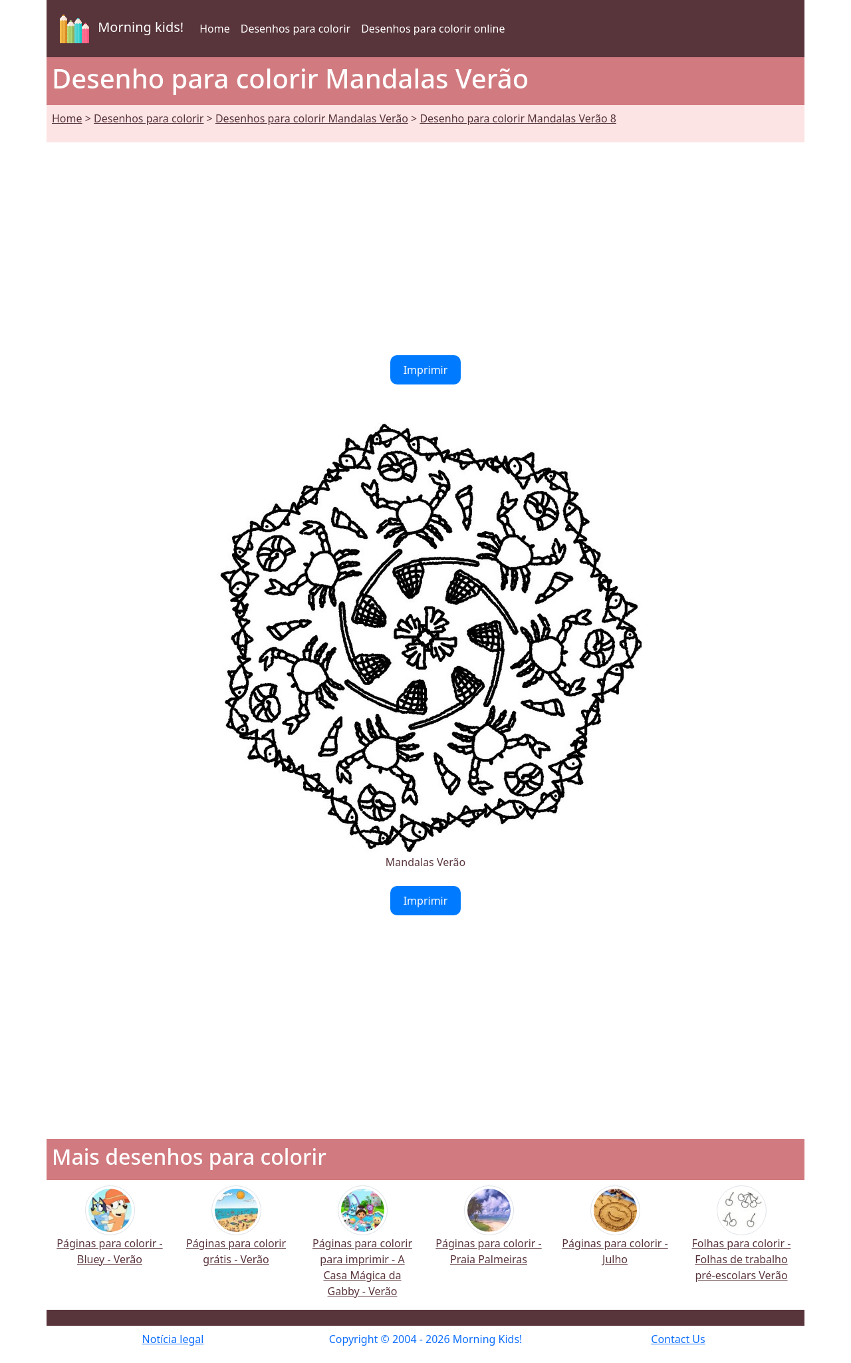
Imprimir (426, 370)
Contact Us (678, 1339)
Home (214, 28)
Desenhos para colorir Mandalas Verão (311, 118)
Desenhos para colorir (295, 28)
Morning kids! (119, 29)
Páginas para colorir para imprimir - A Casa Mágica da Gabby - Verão (362, 1250)
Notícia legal (173, 1339)
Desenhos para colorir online (433, 28)
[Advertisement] (425, 241)
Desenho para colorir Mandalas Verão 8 (518, 118)
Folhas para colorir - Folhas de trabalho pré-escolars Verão (741, 1242)
